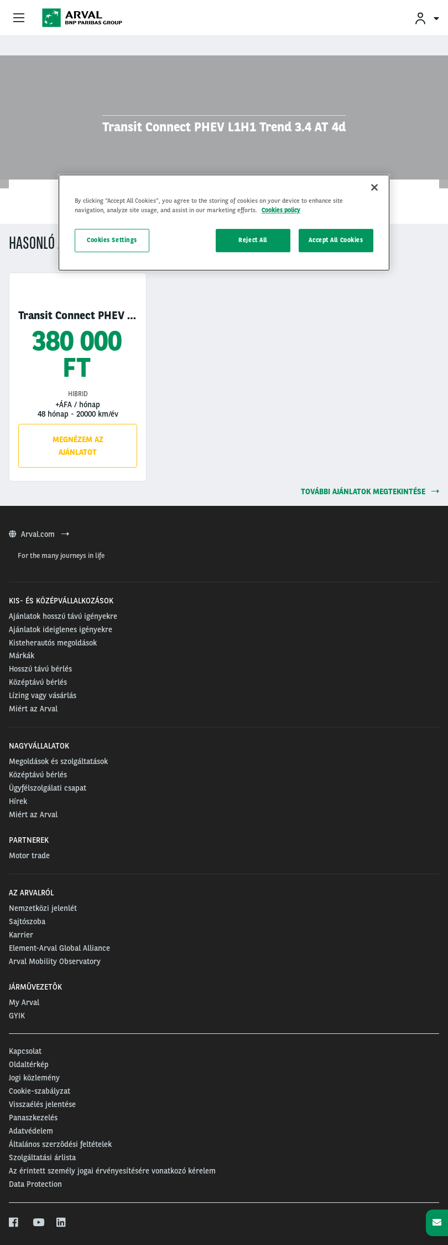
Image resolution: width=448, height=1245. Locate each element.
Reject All (252, 240)
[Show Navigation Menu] (19, 18)
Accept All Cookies (336, 240)
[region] (224, 222)
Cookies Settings (112, 240)
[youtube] (38, 1223)
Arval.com (39, 534)
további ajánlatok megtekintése (370, 491)
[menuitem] (426, 18)
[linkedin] (61, 1223)
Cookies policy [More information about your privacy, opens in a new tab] (281, 210)
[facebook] (14, 1223)
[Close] (374, 187)
